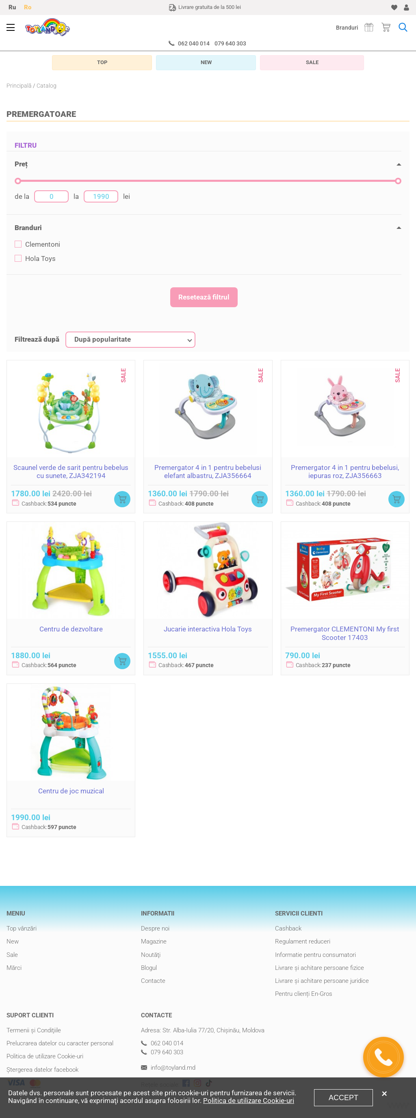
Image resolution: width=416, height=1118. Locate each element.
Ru (12, 7)
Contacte (153, 980)
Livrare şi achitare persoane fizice (319, 968)
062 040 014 (194, 43)
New (12, 941)
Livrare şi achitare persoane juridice (322, 980)
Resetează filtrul (204, 297)
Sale (12, 955)
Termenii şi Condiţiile (33, 1030)
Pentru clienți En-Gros (303, 993)
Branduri (347, 27)
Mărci (14, 968)
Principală (19, 85)
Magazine (154, 941)
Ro (27, 7)
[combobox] (130, 340)
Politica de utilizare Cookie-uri (44, 1056)
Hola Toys (35, 259)
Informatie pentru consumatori (315, 955)
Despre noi (155, 928)
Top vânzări (21, 928)
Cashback (288, 928)
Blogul (149, 968)
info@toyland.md (168, 1067)
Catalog (46, 85)
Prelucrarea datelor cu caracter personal (59, 1043)
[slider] (18, 181)
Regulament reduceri (302, 941)
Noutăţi (150, 955)
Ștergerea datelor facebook (42, 1069)
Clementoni (37, 244)
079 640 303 (230, 43)
